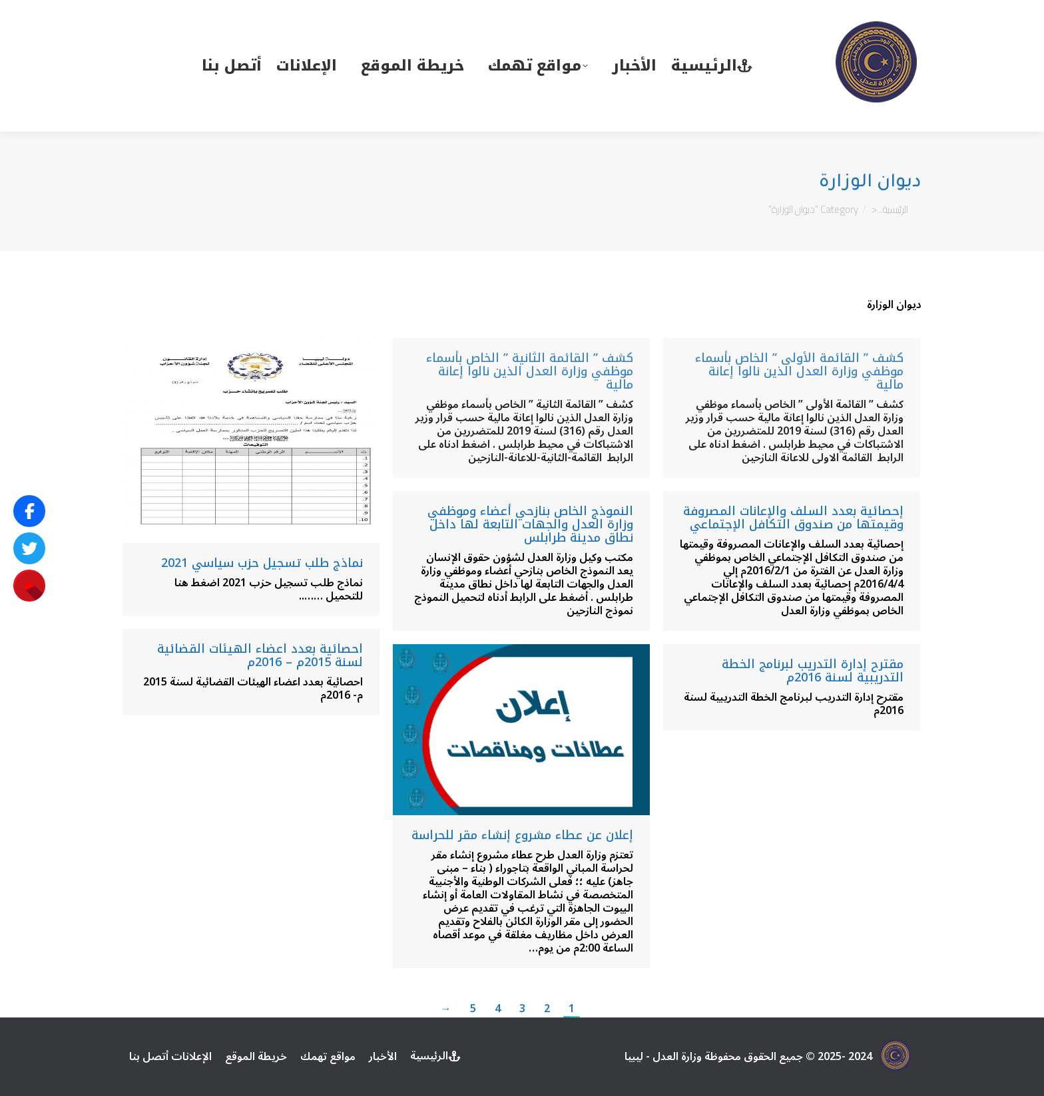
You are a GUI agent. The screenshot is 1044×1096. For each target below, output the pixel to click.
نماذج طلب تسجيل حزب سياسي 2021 (262, 563)
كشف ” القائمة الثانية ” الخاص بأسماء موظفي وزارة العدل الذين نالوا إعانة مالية (529, 371)
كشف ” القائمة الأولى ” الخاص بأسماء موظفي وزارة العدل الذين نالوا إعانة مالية (799, 371)
